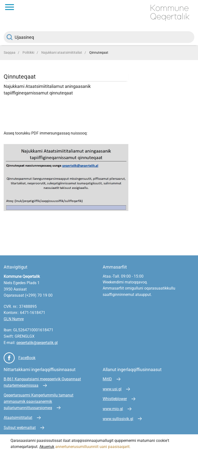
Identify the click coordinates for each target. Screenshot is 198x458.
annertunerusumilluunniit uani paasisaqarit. (93, 446)
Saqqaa (9, 52)
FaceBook (26, 357)
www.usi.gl (112, 389)
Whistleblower (115, 398)
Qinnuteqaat (98, 52)
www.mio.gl (113, 408)
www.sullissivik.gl (118, 418)
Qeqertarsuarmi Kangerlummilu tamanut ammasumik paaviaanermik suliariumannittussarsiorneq (38, 401)
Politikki (28, 52)
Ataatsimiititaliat (18, 417)
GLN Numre (14, 319)
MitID (107, 379)
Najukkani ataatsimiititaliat (61, 52)
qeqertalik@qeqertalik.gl (37, 342)
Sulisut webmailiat (20, 427)
